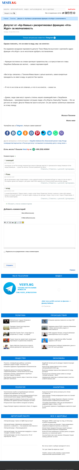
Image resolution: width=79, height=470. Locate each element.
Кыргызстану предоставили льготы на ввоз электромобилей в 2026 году (54, 367)
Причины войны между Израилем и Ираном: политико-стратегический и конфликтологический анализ (58, 399)
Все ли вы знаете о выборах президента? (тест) (56, 446)
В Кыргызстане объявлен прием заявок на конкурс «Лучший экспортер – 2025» (56, 374)
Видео (26, 9)
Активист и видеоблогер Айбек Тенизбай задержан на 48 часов (60, 339)
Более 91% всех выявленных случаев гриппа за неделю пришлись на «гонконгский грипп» (58, 432)
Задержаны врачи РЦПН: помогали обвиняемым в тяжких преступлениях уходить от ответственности (62, 328)
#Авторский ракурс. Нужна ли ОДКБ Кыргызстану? (18, 421)
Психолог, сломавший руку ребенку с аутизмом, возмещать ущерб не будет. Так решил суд (17, 363)
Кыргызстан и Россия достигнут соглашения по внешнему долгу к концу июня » (40, 143)
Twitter (63, 13)
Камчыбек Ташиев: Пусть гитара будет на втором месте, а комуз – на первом (22, 333)
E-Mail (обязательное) (28, 218)
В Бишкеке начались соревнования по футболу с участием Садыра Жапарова (18, 374)
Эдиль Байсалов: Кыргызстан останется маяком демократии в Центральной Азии (21, 346)
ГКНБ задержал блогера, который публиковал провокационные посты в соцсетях (61, 333)
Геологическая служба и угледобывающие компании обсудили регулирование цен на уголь (19, 392)
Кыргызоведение (36, 9)
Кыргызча (71, 9)
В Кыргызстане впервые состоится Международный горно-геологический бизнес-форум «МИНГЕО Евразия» (21, 396)
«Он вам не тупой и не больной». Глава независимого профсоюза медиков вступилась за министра (57, 425)
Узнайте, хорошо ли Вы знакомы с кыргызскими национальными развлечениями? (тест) (56, 453)
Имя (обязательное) (28, 213)
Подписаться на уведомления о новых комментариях (22, 251)
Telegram (74, 13)
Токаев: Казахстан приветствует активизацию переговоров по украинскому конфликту (23, 339)
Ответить (44, 169)
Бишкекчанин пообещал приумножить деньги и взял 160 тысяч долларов (61, 346)
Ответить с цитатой (56, 169)
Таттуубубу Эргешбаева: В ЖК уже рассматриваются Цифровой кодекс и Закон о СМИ (57, 403)
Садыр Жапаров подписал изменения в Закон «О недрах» (20, 406)
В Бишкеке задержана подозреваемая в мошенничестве (20, 366)
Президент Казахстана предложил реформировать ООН (20, 327)
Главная (6, 18)
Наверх (72, 270)
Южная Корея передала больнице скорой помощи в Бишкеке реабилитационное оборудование (57, 428)
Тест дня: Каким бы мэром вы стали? (53, 449)
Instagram (71, 13)
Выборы (6, 9)
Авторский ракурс (16, 9)
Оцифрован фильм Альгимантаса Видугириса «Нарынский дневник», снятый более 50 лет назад (18, 370)
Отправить (9, 265)
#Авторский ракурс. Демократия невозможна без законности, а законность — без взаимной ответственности (21, 425)
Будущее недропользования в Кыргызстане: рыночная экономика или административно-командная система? (19, 399)
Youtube (68, 13)
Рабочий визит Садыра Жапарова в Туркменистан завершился (20, 320)
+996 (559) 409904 (42, 149)
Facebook (65, 13)
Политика (13, 18)
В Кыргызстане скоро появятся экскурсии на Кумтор (19, 402)
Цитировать (69, 169)
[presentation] (19, 258)
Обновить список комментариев (19, 204)
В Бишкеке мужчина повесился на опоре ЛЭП (61, 320)
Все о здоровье (48, 9)
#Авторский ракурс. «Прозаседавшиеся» (15, 428)
